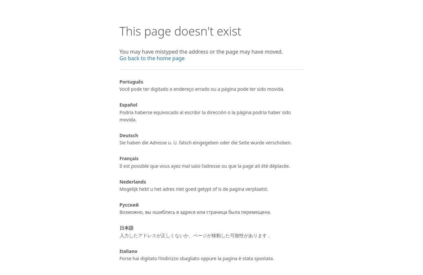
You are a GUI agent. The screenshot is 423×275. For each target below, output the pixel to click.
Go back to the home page (152, 58)
